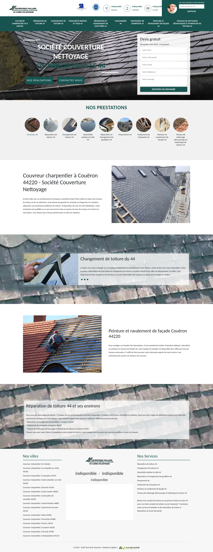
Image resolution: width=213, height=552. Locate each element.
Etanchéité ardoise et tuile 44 (78, 22)
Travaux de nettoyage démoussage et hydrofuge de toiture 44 (187, 23)
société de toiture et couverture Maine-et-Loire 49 (167, 500)
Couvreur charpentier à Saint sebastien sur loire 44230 (42, 482)
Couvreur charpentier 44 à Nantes (20, 23)
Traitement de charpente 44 (137, 22)
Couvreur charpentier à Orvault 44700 (38, 531)
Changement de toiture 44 (58, 22)
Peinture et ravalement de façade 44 (158, 23)
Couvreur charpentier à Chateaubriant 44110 (41, 536)
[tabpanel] (133, 267)
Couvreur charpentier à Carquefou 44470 (39, 476)
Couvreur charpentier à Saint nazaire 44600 (40, 491)
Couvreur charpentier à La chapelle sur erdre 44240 (41, 470)
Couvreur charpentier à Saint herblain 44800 (41, 503)
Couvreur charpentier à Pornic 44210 (38, 523)
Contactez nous (71, 80)
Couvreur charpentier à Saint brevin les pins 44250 (40, 509)
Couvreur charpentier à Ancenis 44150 (38, 487)
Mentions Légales (109, 547)
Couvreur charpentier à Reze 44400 (37, 515)
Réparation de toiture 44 (40, 22)
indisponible (116, 6)
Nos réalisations (39, 80)
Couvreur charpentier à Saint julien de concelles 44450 (38, 497)
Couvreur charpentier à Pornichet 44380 (39, 519)
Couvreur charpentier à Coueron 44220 (39, 527)
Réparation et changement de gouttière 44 (100, 23)
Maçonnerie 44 (120, 22)
